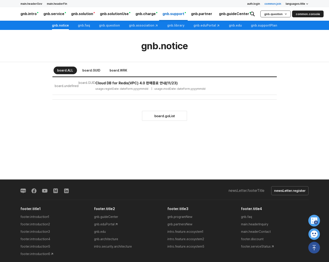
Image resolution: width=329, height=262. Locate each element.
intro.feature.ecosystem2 (185, 239)
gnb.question (275, 14)
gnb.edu (100, 231)
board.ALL (65, 70)
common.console (308, 14)
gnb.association (143, 25)
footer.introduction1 (34, 217)
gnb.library (176, 25)
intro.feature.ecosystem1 (185, 231)
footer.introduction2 (35, 224)
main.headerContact (256, 231)
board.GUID (91, 70)
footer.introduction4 (35, 239)
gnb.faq (84, 25)
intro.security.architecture (113, 246)
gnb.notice (60, 25)
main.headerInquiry (254, 224)
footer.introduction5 (35, 246)
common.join (272, 3)
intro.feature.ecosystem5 (185, 246)
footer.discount (252, 239)
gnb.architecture (106, 239)
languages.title (297, 3)
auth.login (253, 3)
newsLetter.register (290, 191)
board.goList (164, 116)
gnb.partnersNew (179, 224)
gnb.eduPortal (207, 25)
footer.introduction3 (35, 231)
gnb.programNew (179, 217)
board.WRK (118, 70)
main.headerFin (57, 3)
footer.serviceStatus (256, 246)
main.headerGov (31, 3)
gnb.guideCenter (106, 217)
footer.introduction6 (35, 254)
